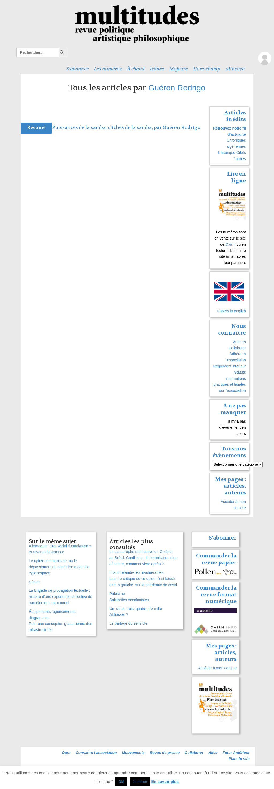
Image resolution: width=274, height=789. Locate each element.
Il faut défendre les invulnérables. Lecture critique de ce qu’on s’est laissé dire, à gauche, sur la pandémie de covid (143, 578)
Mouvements (133, 752)
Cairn (229, 244)
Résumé (36, 127)
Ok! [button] (121, 782)
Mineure (235, 69)
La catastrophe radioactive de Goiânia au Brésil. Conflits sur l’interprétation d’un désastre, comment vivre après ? (143, 557)
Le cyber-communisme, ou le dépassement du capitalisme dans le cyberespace (59, 567)
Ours (66, 752)
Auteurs (239, 342)
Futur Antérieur (235, 752)
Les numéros (108, 69)
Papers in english (231, 311)
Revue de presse (165, 752)
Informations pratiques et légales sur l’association (229, 384)
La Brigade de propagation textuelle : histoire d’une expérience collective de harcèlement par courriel (60, 596)
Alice (212, 752)
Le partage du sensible (128, 623)
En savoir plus (165, 781)
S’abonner (77, 69)
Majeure (178, 69)
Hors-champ (206, 69)
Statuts (240, 372)
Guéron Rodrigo (176, 87)
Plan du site (239, 759)
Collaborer (237, 348)
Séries (34, 582)
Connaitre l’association (96, 752)
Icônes (157, 69)
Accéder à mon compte (217, 668)
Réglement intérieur (229, 366)
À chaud (135, 69)
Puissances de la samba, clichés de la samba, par (107, 127)
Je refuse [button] (140, 782)
